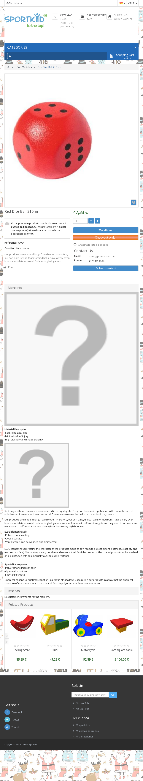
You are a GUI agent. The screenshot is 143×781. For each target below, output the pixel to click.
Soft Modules (24, 67)
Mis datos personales (88, 757)
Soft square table (122, 650)
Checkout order (106, 237)
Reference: (10, 242)
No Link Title (82, 703)
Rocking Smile (21, 650)
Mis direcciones (84, 751)
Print (10, 267)
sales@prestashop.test (102, 256)
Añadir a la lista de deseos (93, 244)
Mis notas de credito (87, 746)
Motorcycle (88, 650)
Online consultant (106, 268)
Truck (54, 650)
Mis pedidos (83, 740)
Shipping (121, 15)
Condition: (10, 248)
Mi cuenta (81, 733)
